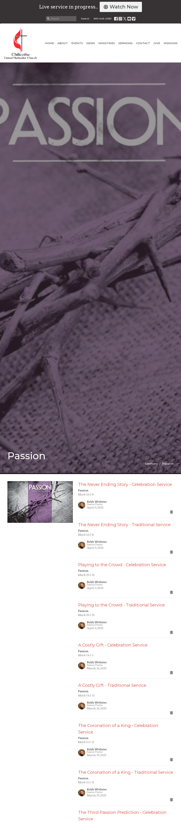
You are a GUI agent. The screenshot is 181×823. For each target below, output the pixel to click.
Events (77, 43)
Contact (143, 43)
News (90, 43)
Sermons (125, 43)
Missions (170, 43)
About (62, 43)
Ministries (106, 43)
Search (85, 18)
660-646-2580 (103, 18)
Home (49, 43)
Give (157, 43)
